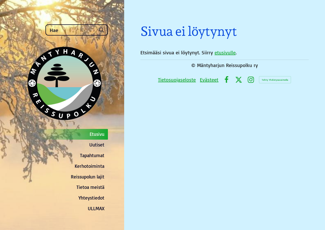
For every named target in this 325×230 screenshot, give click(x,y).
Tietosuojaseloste (177, 79)
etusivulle (225, 52)
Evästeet (209, 79)
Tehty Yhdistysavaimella (275, 79)
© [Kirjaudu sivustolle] (194, 65)
